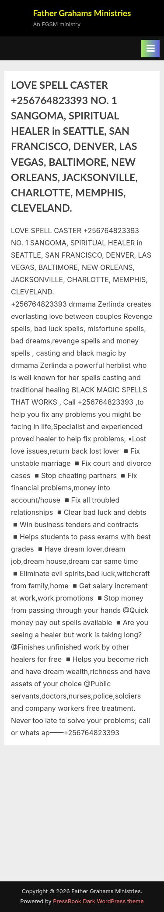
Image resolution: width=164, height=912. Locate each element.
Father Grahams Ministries (82, 13)
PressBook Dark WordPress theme (98, 901)
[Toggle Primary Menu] (150, 48)
